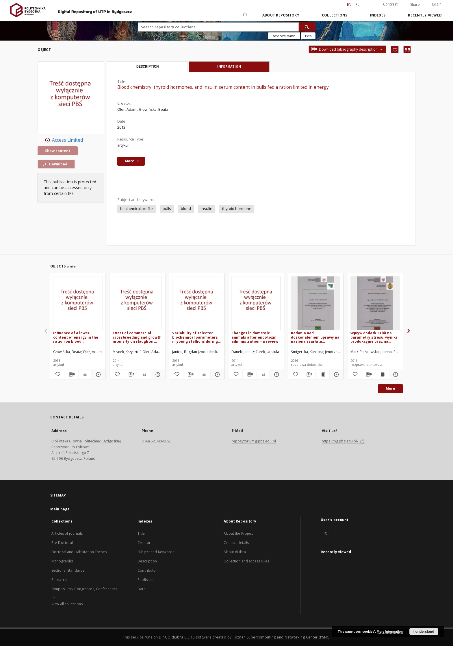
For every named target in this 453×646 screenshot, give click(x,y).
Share (415, 4)
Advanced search (284, 36)
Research (59, 579)
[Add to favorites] (395, 49)
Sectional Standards (67, 570)
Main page (60, 509)
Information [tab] (229, 66)
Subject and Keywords (156, 551)
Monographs (62, 561)
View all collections (67, 603)
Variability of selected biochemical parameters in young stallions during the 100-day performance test (195, 337)
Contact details (236, 542)
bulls (167, 208)
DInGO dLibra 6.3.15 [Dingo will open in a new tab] (177, 637)
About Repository (280, 15)
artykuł (123, 145)
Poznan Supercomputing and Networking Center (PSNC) (281, 637)
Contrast (390, 4)
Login (436, 4)
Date (141, 588)
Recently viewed (425, 15)
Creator (144, 542)
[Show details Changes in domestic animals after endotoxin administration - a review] (276, 374)
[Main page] (244, 15)
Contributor (147, 570)
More (390, 388)
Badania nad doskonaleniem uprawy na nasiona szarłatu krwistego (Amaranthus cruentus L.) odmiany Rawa (315, 337)
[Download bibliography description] (71, 374)
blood (186, 208)
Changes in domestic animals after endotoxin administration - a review (254, 337)
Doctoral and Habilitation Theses (79, 551)
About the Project (238, 533)
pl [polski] (358, 4)
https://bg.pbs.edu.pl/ (343, 441)
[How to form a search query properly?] (308, 35)
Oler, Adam (126, 109)
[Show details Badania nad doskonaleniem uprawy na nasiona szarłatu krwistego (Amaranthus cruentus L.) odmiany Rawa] (335, 374)
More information (390, 631)
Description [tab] (147, 66)
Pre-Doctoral (62, 542)
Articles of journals (67, 533)
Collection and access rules (246, 561)
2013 (121, 127)
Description (147, 561)
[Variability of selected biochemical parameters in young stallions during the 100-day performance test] (196, 303)
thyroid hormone (236, 208)
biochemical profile (136, 208)
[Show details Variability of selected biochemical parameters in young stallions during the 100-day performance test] (217, 374)
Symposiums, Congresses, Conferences (84, 588)
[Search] (307, 27)
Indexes (378, 15)
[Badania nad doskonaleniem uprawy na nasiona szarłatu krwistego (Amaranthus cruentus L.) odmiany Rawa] (315, 303)
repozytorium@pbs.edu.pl (254, 441)
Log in (326, 532)
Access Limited (60, 140)
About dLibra (235, 551)
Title (141, 533)
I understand (423, 632)
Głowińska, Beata (153, 109)
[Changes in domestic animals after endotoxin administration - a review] (256, 303)
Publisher (145, 579)
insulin (206, 208)
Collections (335, 15)
